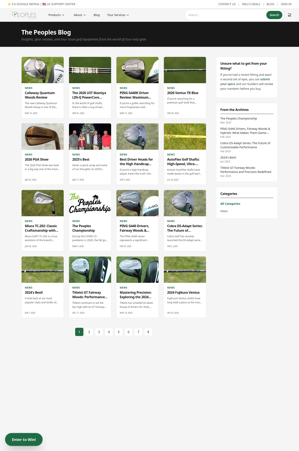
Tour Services (118, 15)
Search (274, 15)
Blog (97, 15)
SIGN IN (286, 4)
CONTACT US (227, 4)
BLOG (270, 4)
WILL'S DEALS (251, 4)
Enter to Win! (24, 439)
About (80, 15)
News (224, 211)
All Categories (230, 204)
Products (56, 15)
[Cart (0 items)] (290, 15)
